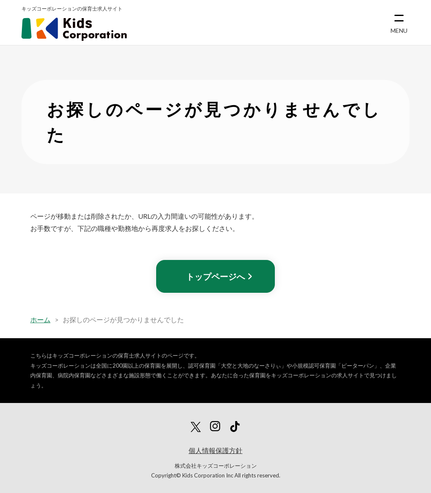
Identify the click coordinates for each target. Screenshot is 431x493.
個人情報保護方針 (215, 450)
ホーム (40, 319)
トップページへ (215, 276)
